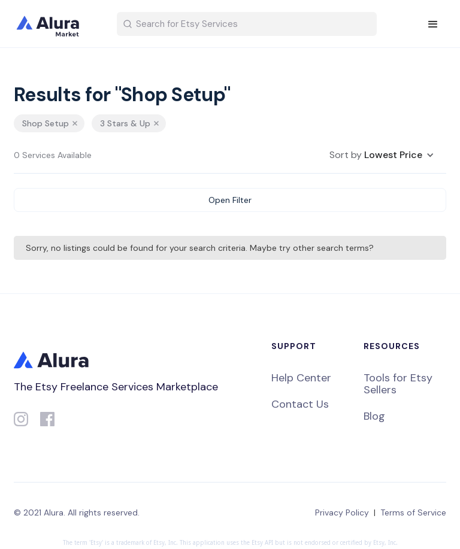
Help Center (301, 378)
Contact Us (300, 404)
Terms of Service (413, 512)
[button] (433, 24)
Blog (374, 416)
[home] (56, 24)
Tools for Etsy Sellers (398, 384)
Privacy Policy (342, 512)
